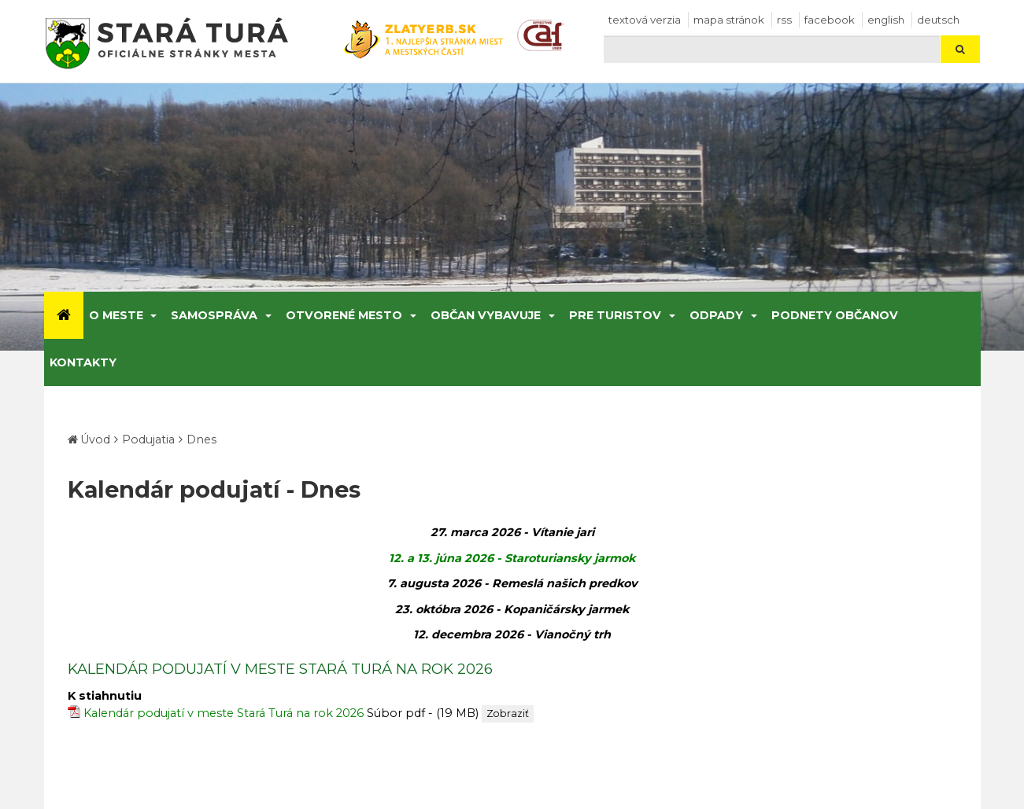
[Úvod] (63, 315)
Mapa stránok (728, 19)
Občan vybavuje (486, 315)
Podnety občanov (834, 315)
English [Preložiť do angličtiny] (885, 19)
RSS (784, 19)
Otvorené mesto (344, 315)
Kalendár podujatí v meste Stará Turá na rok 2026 (223, 713)
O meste (116, 315)
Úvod (95, 439)
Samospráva (214, 315)
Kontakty (83, 362)
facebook (829, 19)
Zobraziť (507, 713)
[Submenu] (153, 315)
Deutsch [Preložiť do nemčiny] (938, 19)
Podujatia (148, 439)
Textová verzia (644, 19)
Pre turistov (615, 315)
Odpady (716, 315)
